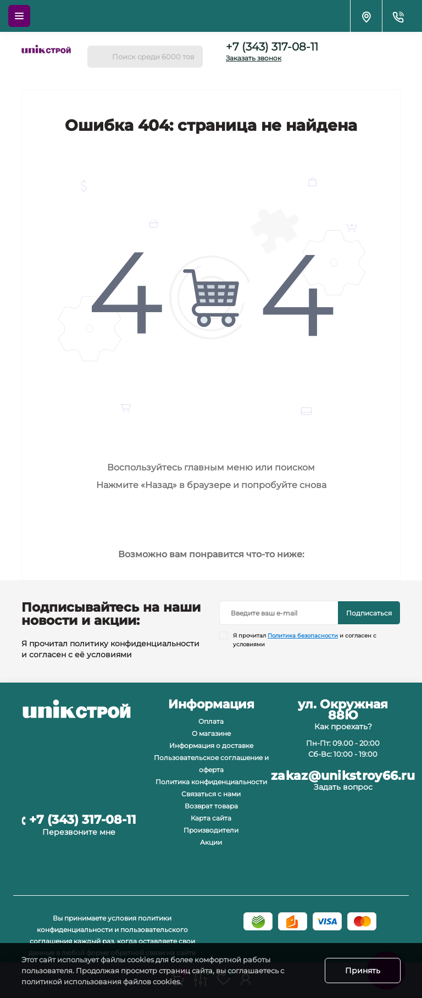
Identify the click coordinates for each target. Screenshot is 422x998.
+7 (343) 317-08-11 (272, 46)
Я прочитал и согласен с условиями (304, 639)
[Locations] (366, 16)
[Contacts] (398, 16)
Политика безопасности (303, 635)
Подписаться (369, 613)
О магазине (211, 733)
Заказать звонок (253, 58)
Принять (362, 970)
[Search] (99, 57)
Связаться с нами (211, 794)
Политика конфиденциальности (211, 782)
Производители (211, 830)
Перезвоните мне (78, 832)
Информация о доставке (211, 745)
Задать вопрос (343, 787)
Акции (211, 842)
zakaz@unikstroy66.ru (343, 775)
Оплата (211, 721)
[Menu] (19, 16)
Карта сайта (211, 818)
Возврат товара (211, 806)
